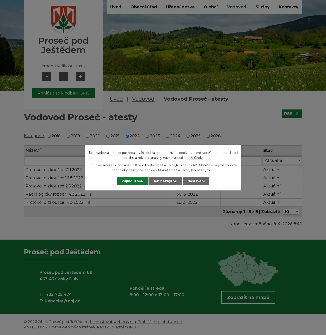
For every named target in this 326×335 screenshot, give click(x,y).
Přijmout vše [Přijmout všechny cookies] (132, 181)
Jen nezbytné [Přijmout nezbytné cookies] (165, 181)
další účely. (195, 158)
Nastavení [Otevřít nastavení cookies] (196, 181)
